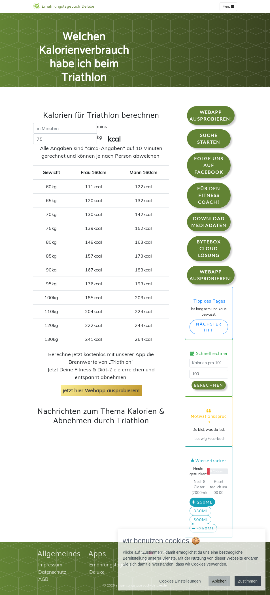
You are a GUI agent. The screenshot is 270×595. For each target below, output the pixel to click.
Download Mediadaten (208, 222)
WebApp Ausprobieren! (211, 115)
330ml (200, 510)
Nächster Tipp (209, 327)
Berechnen (208, 385)
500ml (200, 519)
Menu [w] (228, 6)
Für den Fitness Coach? (208, 195)
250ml (202, 502)
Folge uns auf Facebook (208, 165)
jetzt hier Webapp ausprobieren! (101, 390)
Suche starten (208, 138)
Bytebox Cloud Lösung (209, 248)
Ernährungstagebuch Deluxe (63, 6)
